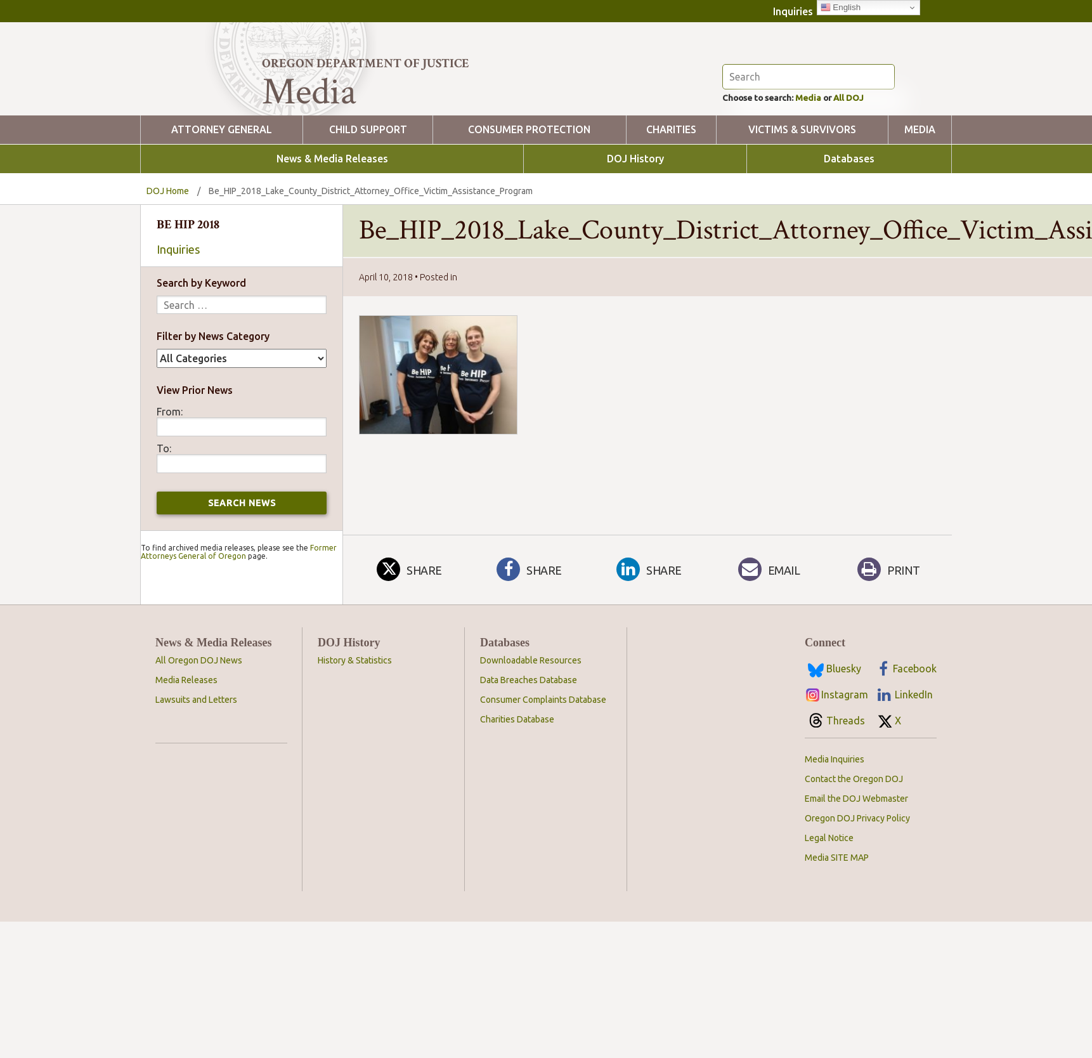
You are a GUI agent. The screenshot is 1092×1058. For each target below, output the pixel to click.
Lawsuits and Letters (196, 757)
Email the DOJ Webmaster (856, 856)
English (841, 8)
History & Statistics (355, 718)
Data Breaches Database (528, 738)
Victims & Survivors (802, 187)
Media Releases (186, 738)
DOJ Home (167, 249)
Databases (849, 216)
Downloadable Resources (531, 718)
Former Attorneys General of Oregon (239, 609)
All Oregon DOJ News (198, 718)
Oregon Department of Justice (365, 63)
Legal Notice (829, 896)
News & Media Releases (332, 216)
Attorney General (221, 187)
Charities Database (517, 777)
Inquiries (793, 11)
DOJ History (635, 216)
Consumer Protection (529, 187)
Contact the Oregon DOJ (854, 837)
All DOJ (872, 154)
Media (824, 154)
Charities (671, 187)
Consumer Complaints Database (543, 757)
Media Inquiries (834, 817)
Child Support (368, 187)
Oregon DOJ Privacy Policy (857, 876)
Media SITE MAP (837, 915)
